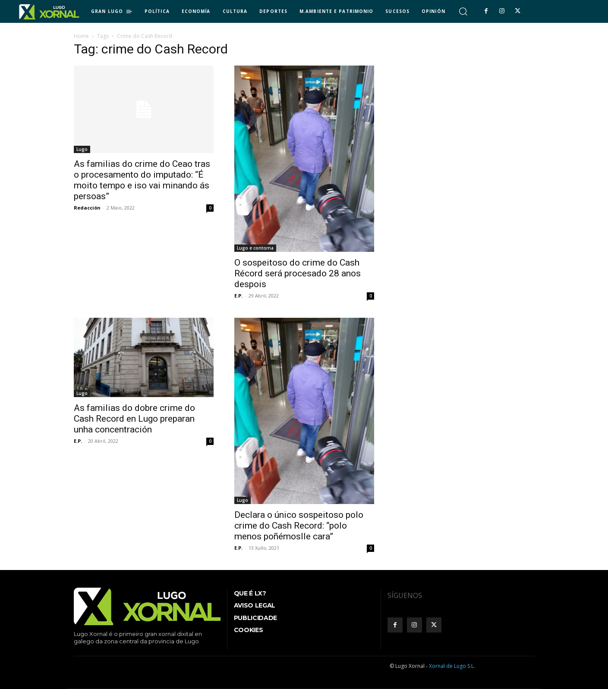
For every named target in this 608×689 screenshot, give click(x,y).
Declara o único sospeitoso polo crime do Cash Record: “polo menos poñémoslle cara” (298, 526)
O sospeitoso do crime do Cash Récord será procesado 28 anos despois (297, 273)
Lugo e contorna (255, 248)
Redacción (87, 207)
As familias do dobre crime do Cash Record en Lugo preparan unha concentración (134, 419)
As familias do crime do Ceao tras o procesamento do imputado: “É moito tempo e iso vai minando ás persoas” (142, 180)
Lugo (82, 149)
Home (81, 36)
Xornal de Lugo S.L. (452, 666)
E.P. (238, 295)
